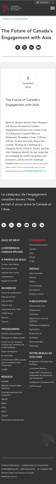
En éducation (7, 356)
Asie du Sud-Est (8, 297)
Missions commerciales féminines (11, 386)
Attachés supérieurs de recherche (11, 393)
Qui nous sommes (9, 268)
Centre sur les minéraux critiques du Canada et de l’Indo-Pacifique (12, 345)
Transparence (7, 277)
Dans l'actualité (35, 273)
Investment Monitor (38, 368)
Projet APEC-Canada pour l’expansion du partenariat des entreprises (40, 375)
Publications (38, 301)
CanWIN (5, 381)
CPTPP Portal (7, 313)
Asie (31, 253)
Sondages (33, 337)
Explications (34, 329)
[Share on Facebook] (17, 47)
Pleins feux (34, 346)
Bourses (4, 317)
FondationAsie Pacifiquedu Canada (16, 8)
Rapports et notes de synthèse (38, 319)
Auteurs (4, 322)
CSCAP (4, 416)
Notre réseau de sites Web (40, 355)
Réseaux (7, 376)
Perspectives (34, 310)
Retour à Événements (16, 18)
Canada (32, 249)
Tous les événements (38, 245)
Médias (34, 268)
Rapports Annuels (9, 281)
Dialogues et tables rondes (13, 338)
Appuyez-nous (27, 469)
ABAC (4, 403)
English (44, 2)
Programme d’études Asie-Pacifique (41, 363)
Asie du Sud (6, 305)
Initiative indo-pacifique (11, 333)
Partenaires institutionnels (12, 420)
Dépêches (33, 314)
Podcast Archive (36, 294)
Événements (37, 240)
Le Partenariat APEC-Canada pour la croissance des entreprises (13, 362)
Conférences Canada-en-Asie (12, 250)
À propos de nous (13, 259)
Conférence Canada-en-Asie (41, 382)
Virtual (32, 257)
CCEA (32, 261)
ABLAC (4, 399)
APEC (3, 407)
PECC (3, 412)
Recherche (8, 288)
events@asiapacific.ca (35, 170)
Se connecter (44, 469)
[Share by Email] (38, 47)
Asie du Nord (7, 301)
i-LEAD (4, 369)
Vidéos (32, 281)
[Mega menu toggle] (52, 8)
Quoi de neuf (10, 240)
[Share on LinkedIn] (31, 47)
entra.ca (14, 477)
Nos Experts (34, 290)
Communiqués (35, 286)
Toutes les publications (11, 293)
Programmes (10, 329)
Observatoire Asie (37, 306)
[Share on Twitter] (24, 47)
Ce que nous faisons (10, 264)
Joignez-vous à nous (10, 272)
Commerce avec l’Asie (11, 309)
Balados (32, 277)
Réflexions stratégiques (39, 325)
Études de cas (35, 333)
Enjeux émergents (9, 351)
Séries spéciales (36, 342)
